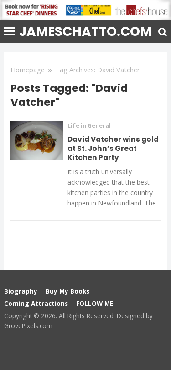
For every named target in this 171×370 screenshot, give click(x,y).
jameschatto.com (85, 31)
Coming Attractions (36, 303)
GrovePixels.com (28, 325)
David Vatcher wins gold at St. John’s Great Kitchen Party (113, 148)
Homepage (27, 69)
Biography (20, 291)
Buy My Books (67, 291)
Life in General (89, 126)
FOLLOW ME (94, 303)
